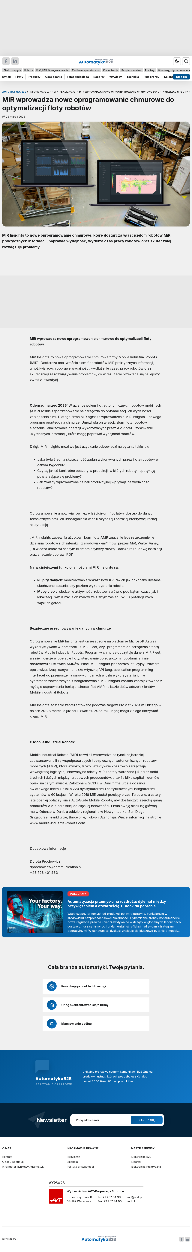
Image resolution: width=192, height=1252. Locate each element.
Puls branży (151, 76)
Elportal (136, 1162)
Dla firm (181, 76)
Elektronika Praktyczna (146, 1166)
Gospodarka (53, 76)
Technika (133, 76)
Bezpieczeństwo (132, 70)
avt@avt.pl (134, 1197)
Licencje (72, 1162)
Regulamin (73, 1156)
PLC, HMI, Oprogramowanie (52, 70)
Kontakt (7, 1156)
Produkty (34, 76)
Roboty (28, 70)
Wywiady (115, 76)
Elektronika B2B (141, 1156)
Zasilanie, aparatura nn (86, 70)
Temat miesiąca (78, 76)
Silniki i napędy (12, 70)
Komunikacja (110, 70)
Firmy (19, 76)
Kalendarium (172, 76)
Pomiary (149, 70)
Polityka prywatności (80, 1166)
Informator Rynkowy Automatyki (23, 1166)
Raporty (99, 76)
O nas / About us (13, 1162)
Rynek (6, 76)
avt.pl (131, 1201)
